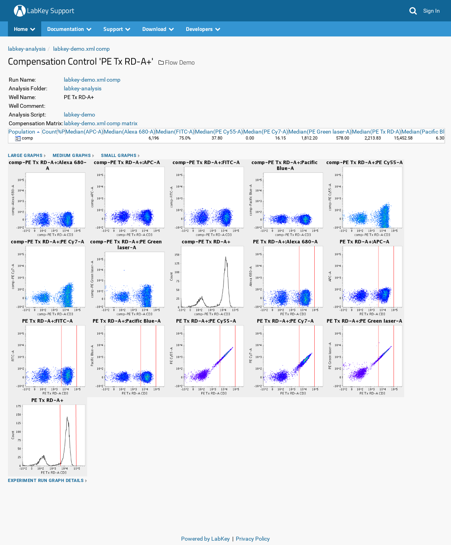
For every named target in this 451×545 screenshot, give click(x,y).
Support (116, 29)
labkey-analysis (27, 49)
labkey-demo (79, 114)
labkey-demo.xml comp (81, 49)
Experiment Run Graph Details (46, 480)
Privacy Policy (253, 538)
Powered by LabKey (205, 538)
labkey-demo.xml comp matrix (101, 123)
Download (158, 29)
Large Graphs (25, 155)
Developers (203, 29)
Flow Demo (180, 62)
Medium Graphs (72, 155)
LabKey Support (50, 10)
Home (24, 29)
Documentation (69, 29)
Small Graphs (118, 155)
